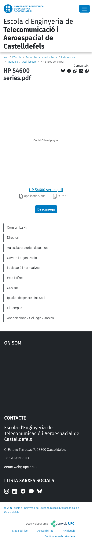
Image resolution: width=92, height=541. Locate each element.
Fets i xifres (15, 278)
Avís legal (68, 530)
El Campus (14, 308)
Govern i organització (22, 258)
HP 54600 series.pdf (46, 190)
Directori (13, 237)
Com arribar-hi (17, 227)
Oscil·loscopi (29, 61)
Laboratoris (68, 57)
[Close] (84, 9)
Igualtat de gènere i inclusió (26, 298)
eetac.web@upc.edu (19, 467)
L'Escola (16, 57)
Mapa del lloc (20, 530)
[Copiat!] (87, 71)
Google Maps (46, 378)
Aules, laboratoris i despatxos (28, 248)
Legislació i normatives (23, 268)
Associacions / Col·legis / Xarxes (30, 318)
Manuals (13, 61)
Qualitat (12, 288)
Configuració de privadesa (60, 536)
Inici (5, 57)
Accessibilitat (45, 530)
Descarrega (46, 209)
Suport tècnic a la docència (41, 57)
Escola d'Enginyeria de (38, 33)
